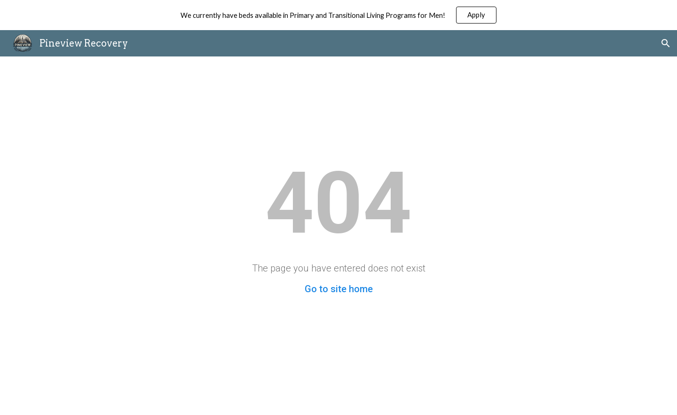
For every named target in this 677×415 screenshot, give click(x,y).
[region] (338, 15)
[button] (665, 43)
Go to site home (339, 289)
